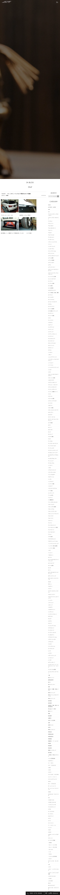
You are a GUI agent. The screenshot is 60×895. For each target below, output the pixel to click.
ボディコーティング (52, 586)
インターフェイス (51, 247)
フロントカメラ (51, 512)
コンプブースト (51, 330)
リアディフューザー (52, 651)
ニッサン (50, 486)
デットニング (50, 467)
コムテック (50, 328)
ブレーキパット (51, 538)
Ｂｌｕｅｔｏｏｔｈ (52, 802)
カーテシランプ (51, 309)
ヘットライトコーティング (53, 552)
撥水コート (50, 725)
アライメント (50, 224)
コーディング (50, 335)
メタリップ (50, 616)
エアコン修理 (50, 259)
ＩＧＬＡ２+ (50, 867)
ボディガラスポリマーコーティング (53, 583)
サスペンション (51, 349)
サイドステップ (51, 344)
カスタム (50, 306)
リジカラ (50, 656)
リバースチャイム (51, 658)
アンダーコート (51, 240)
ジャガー (50, 374)
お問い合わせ (53, 893)
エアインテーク (51, 254)
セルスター (50, 420)
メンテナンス (50, 623)
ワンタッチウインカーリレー (53, 685)
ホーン (49, 580)
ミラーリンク (50, 613)
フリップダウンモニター (53, 510)
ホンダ (49, 577)
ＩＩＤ (49, 869)
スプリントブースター (52, 406)
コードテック (50, 339)
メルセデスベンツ (51, 620)
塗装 (49, 700)
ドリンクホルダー (51, 482)
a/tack (49, 204)
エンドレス (50, 283)
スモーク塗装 (50, 413)
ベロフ (49, 560)
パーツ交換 (50, 498)
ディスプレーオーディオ (53, 450)
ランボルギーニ (51, 646)
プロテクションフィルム (53, 550)
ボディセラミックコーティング (53, 589)
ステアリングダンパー (52, 387)
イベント (50, 245)
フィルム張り (50, 503)
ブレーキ (50, 531)
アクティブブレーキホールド (53, 219)
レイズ (49, 663)
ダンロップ (50, 440)
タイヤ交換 (50, 428)
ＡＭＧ (49, 783)
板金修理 (50, 730)
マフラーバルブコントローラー (53, 602)
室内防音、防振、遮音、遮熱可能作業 (53, 720)
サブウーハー (50, 351)
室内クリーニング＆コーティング (53, 709)
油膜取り (50, 732)
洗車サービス (50, 739)
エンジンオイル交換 (52, 278)
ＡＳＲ (49, 785)
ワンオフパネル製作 (52, 682)
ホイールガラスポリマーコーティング (53, 570)
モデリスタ (50, 627)
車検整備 (50, 753)
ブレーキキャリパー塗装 (53, 536)
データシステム (51, 470)
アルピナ (50, 233)
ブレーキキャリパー (52, 534)
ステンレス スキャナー (53, 389)
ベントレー (50, 562)
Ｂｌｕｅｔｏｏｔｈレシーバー (53, 805)
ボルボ (49, 592)
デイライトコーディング (53, 457)
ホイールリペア (51, 573)
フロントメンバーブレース (53, 522)
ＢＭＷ (49, 808)
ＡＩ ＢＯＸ (50, 778)
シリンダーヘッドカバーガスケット (53, 364)
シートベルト (50, 369)
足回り (49, 741)
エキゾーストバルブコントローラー (53, 272)
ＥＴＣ (49, 837)
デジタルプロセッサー (52, 465)
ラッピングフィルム (52, 637)
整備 (49, 727)
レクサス (50, 665)
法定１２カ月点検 (51, 734)
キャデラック (50, 316)
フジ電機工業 (50, 508)
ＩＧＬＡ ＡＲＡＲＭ (52, 865)
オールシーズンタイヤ (52, 304)
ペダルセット (50, 564)
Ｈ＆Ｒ (49, 847)
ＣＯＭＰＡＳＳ (51, 816)
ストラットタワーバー (52, 394)
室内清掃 (50, 716)
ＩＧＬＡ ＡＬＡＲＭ (52, 862)
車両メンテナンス (51, 744)
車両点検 (50, 746)
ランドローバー (51, 642)
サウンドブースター (52, 347)
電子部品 (50, 767)
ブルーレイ (50, 529)
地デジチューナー (51, 697)
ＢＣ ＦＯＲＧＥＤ (52, 799)
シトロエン (50, 356)
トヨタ (49, 475)
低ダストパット (51, 690)
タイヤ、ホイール (51, 422)
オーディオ (50, 297)
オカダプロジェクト (52, 292)
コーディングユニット (52, 337)
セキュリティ (50, 418)
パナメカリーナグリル (52, 496)
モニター (50, 630)
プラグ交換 (50, 545)
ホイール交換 (50, 575)
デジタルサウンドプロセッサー (53, 462)
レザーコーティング (52, 668)
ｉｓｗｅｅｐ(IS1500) (52, 874)
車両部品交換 (50, 748)
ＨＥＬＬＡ (50, 855)
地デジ (49, 695)
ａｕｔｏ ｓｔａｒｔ (52, 792)
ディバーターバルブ (52, 452)
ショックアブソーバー (52, 361)
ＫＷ (49, 882)
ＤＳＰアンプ (50, 833)
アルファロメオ (51, 235)
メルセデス (50, 618)
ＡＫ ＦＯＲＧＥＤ (52, 780)
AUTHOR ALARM (52, 207)
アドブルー (50, 221)
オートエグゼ (50, 299)
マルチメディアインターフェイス (53, 608)
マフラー (50, 599)
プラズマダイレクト (52, 548)
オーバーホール (51, 302)
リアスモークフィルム (52, 649)
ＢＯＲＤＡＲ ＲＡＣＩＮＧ (53, 811)
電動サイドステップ (52, 765)
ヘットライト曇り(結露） (53, 555)
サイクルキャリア (51, 342)
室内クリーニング (51, 706)
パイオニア (50, 493)
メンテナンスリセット (52, 625)
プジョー (50, 543)
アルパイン (50, 231)
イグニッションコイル (52, 242)
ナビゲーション (51, 484)
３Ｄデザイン (50, 776)
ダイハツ (50, 433)
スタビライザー (51, 385)
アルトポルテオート (52, 228)
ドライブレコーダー (52, 479)
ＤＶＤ (49, 835)
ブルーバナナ (50, 524)
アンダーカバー (51, 238)
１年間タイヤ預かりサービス (53, 771)
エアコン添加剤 (51, 261)
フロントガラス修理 (52, 515)
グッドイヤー (50, 323)
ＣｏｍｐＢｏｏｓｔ (52, 823)
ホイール (50, 567)
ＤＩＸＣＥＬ (50, 830)
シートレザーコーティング (53, 371)
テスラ (49, 445)
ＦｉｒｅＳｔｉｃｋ (52, 842)
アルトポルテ (50, 226)
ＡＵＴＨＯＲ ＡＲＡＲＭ (53, 790)
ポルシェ (50, 594)
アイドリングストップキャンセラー (53, 215)
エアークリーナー (51, 268)
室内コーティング (51, 712)
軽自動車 (50, 760)
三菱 (49, 688)
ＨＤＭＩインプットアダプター (53, 853)
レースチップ (50, 670)
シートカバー (50, 367)
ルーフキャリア (51, 660)
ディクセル (50, 447)
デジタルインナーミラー (53, 459)
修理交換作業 (50, 693)
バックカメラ (50, 489)
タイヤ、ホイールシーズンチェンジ (53, 426)
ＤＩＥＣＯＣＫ (51, 828)
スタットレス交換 (51, 382)
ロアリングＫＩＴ (51, 675)
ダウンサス (50, 435)
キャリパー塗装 (51, 318)
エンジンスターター (52, 280)
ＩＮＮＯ (50, 872)
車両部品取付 (50, 751)
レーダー (50, 672)
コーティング (50, 332)
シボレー (50, 358)
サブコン (50, 354)
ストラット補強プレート (53, 396)
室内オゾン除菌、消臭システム (53, 703)
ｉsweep (50, 860)
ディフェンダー (51, 454)
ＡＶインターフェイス (52, 795)
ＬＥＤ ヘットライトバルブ (53, 888)
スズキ (49, 376)
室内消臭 (50, 714)
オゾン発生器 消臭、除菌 (53, 295)
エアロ (49, 266)
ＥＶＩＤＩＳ (50, 840)
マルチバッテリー (51, 605)
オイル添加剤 (50, 290)
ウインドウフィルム (52, 252)
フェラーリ (50, 505)
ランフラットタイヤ (52, 644)
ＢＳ (49, 814)
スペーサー (50, 408)
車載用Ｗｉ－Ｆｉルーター (53, 756)
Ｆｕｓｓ (50, 844)
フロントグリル (51, 517)
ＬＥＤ (49, 885)
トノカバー (50, 472)
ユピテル (50, 632)
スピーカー (50, 401)
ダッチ (49, 438)
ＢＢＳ (49, 797)
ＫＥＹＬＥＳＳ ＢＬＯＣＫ (53, 880)
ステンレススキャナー (52, 392)
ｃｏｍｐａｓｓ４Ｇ (52, 821)
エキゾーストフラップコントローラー (53, 275)
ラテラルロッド (51, 639)
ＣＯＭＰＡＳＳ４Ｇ (52, 818)
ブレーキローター (51, 541)
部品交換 (50, 763)
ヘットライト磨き (51, 557)
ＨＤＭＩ (50, 849)
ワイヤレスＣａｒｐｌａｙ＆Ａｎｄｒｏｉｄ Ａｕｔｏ (53, 679)
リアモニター (50, 653)
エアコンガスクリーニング (53, 257)
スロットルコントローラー (53, 415)
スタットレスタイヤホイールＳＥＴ (53, 380)
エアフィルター (51, 264)
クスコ (49, 321)
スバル (49, 399)
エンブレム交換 (51, 285)
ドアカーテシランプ (52, 477)
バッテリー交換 (51, 491)
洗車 (49, 737)
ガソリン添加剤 (51, 311)
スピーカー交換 (51, 403)
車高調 (49, 758)
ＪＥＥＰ (50, 876)
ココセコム (50, 325)
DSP (49, 209)
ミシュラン (50, 611)
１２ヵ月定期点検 (51, 773)
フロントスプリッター (52, 519)
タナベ (49, 431)
